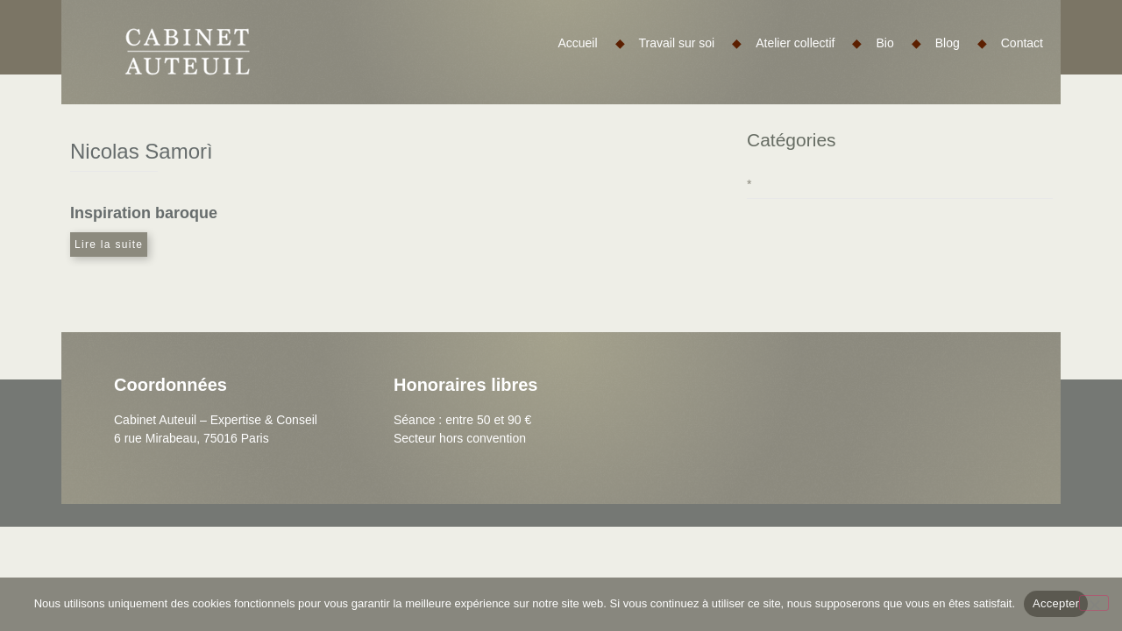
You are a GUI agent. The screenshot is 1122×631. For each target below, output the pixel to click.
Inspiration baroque (143, 213)
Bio (898, 43)
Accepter (1056, 603)
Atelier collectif (809, 43)
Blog (961, 43)
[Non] (1094, 603)
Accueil (590, 43)
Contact (1022, 43)
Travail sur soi (690, 43)
